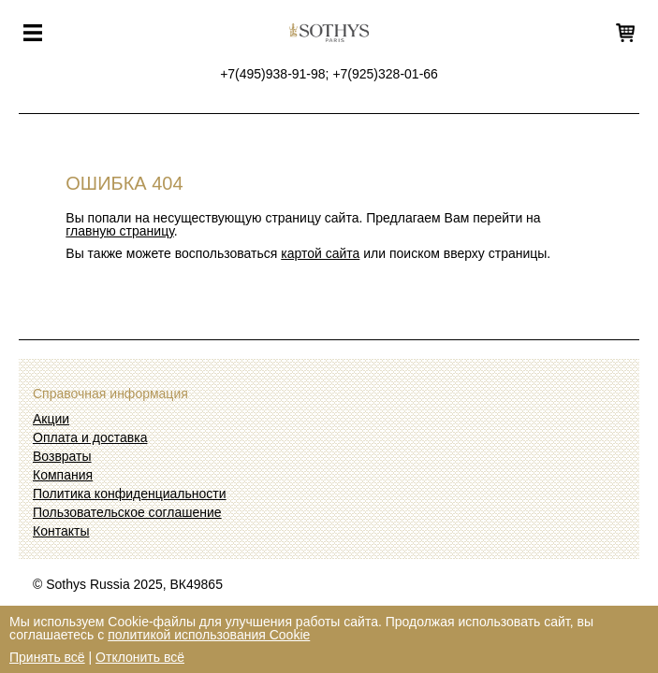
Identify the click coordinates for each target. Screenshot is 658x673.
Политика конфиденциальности (130, 493)
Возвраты (62, 456)
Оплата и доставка (90, 437)
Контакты (61, 530)
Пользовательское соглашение (127, 512)
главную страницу (119, 230)
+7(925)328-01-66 (384, 73)
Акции (51, 418)
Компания (63, 474)
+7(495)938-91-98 (272, 73)
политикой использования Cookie (209, 634)
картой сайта (320, 253)
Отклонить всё (139, 657)
